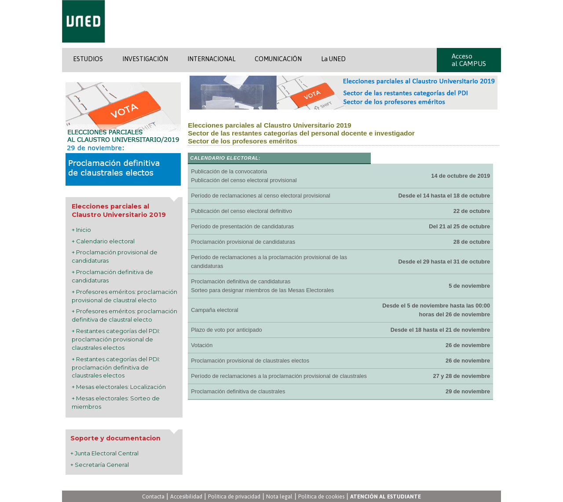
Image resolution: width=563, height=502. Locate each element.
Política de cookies (321, 496)
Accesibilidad (186, 496)
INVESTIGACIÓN (145, 58)
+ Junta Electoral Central (104, 453)
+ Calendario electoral (103, 241)
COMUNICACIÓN (278, 58)
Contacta (153, 496)
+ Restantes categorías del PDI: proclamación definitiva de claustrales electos (116, 367)
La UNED (333, 58)
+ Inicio (81, 229)
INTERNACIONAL (211, 58)
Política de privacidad (234, 496)
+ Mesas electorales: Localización (119, 386)
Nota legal (279, 496)
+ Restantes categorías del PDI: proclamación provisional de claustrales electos (116, 339)
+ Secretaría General (99, 464)
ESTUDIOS (88, 58)
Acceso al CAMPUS (469, 59)
